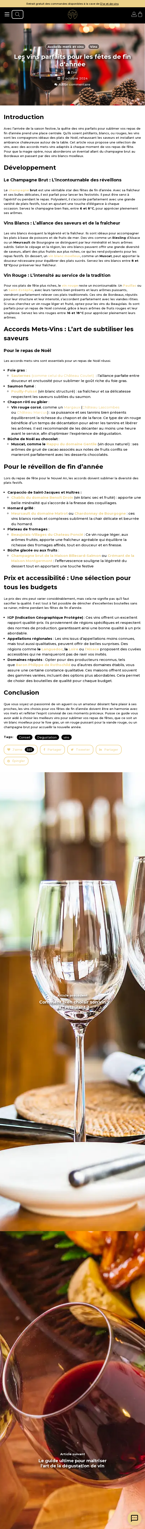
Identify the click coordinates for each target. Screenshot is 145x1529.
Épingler (16, 761)
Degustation (47, 737)
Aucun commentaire (72, 84)
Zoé (72, 72)
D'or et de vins (109, 3)
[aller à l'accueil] (72, 14)
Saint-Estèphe (20, 290)
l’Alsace (92, 649)
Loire (73, 649)
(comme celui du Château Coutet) (53, 375)
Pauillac (129, 285)
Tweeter (80, 749)
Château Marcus (32, 412)
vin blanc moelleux (64, 256)
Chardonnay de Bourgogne (100, 513)
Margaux (72, 407)
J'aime (20, 750)
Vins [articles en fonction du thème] (93, 47)
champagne (19, 190)
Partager (52, 749)
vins (66, 737)
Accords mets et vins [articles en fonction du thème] (66, 47)
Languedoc (52, 649)
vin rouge (70, 285)
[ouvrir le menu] (7, 14)
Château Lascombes (101, 407)
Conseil (24, 737)
